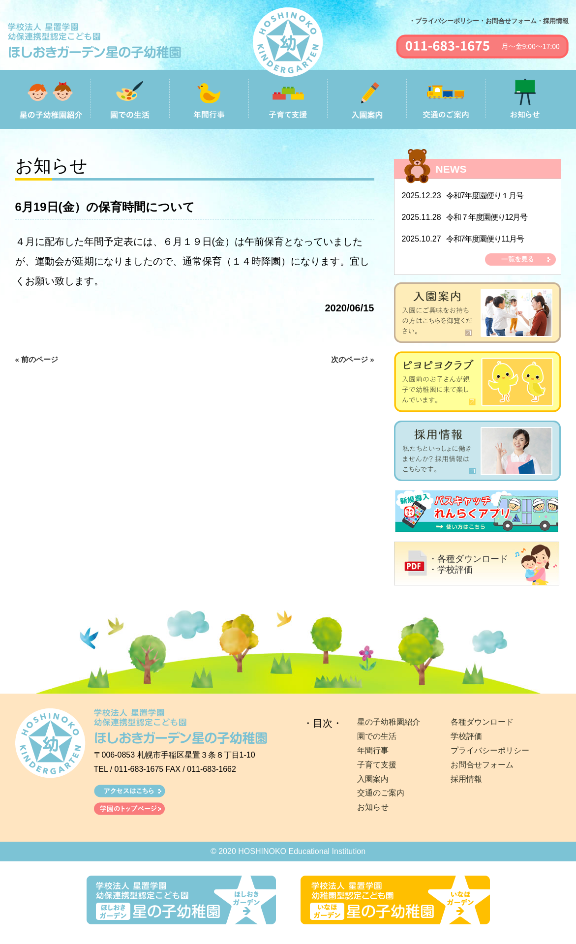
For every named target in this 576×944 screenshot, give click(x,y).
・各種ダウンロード (468, 559)
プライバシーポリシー (490, 750)
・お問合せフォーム (508, 21)
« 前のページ (37, 359)
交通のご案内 (380, 793)
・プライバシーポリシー (444, 21)
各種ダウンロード (482, 722)
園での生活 (376, 736)
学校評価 (466, 736)
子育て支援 (376, 765)
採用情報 (466, 779)
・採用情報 (553, 21)
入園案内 (373, 779)
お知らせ (373, 807)
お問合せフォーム (482, 765)
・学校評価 (450, 570)
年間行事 (373, 750)
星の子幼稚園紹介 (388, 722)
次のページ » (352, 359)
